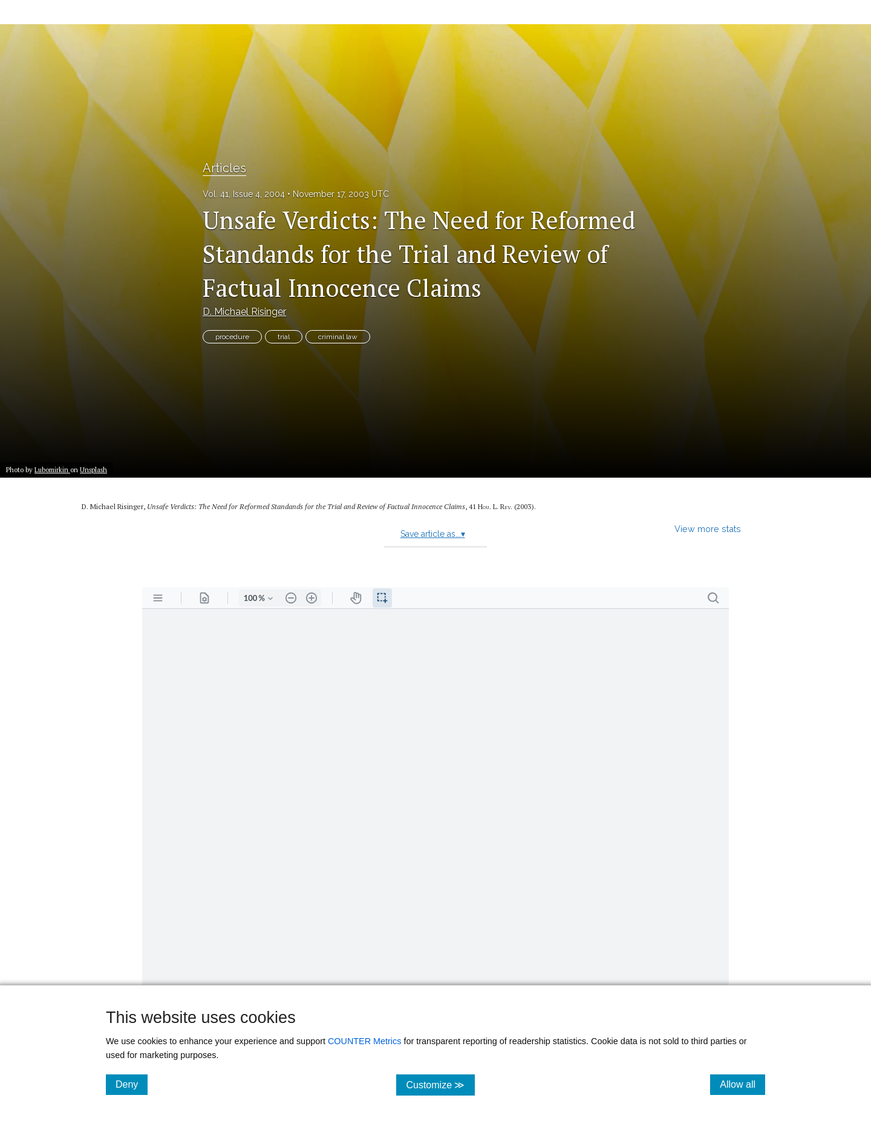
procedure (232, 337)
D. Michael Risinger (244, 311)
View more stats (707, 529)
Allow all (742, 1084)
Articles (224, 168)
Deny (132, 1084)
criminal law (337, 337)
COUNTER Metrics (365, 1041)
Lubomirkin (52, 469)
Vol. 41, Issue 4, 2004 (244, 194)
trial (284, 337)
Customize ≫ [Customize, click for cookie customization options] (440, 1084)
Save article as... (432, 534)
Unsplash (93, 469)
